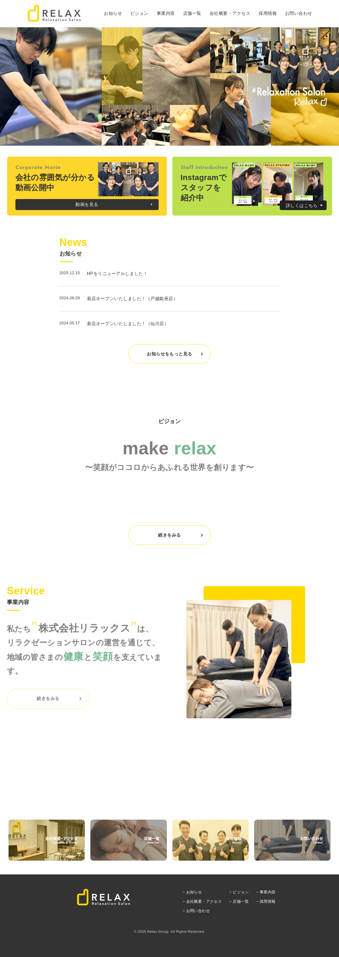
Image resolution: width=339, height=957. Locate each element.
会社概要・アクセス (204, 901)
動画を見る (86, 204)
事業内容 (268, 892)
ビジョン (241, 892)
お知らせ (194, 892)
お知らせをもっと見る (169, 354)
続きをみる (169, 535)
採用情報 (268, 901)
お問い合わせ (198, 911)
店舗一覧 (241, 901)
